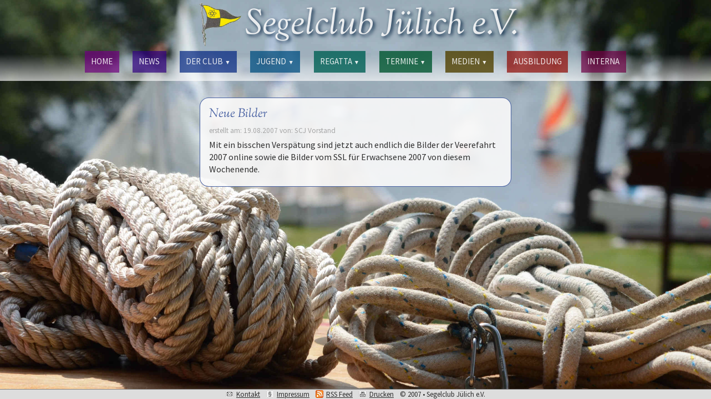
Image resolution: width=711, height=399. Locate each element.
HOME (102, 61)
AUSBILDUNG (538, 61)
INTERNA (603, 61)
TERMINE (405, 61)
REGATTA (339, 61)
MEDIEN (469, 61)
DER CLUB (208, 61)
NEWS (149, 61)
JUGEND (274, 61)
